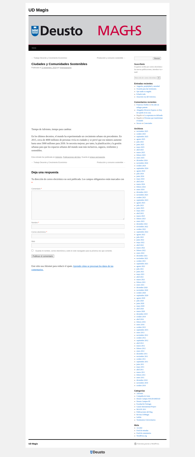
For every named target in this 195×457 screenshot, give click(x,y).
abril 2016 (140, 319)
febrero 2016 (141, 322)
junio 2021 (140, 272)
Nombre (35, 223)
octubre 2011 (141, 359)
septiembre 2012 (142, 340)
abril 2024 (140, 182)
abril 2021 (140, 277)
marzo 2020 (141, 311)
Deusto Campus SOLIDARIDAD (148, 399)
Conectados (148, 123)
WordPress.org (142, 436)
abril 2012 (140, 343)
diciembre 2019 (142, 314)
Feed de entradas (142, 430)
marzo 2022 (141, 248)
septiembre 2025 (142, 137)
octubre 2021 (141, 261)
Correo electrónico (39, 232)
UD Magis (38, 10)
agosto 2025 (141, 139)
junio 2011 (140, 364)
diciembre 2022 (142, 224)
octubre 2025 (141, 134)
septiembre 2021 (142, 264)
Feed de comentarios (144, 433)
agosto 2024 (141, 171)
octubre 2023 (141, 197)
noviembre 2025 (142, 131)
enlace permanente (97, 157)
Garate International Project (146, 407)
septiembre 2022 (142, 232)
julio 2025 (140, 142)
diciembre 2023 (142, 192)
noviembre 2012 (142, 335)
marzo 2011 (141, 372)
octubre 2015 (141, 327)
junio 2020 (140, 303)
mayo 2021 (140, 274)
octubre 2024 (141, 166)
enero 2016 (140, 325)
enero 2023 (140, 221)
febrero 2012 (141, 348)
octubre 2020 (141, 293)
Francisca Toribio (143, 105)
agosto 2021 (141, 266)
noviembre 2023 (142, 195)
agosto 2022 (141, 235)
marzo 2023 (141, 216)
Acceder (139, 428)
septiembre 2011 (142, 362)
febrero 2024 (141, 187)
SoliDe (139, 417)
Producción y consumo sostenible (111, 58)
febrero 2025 (141, 155)
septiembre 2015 (142, 330)
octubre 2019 (141, 317)
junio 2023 (140, 208)
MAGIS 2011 (141, 409)
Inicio (34, 48)
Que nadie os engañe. (144, 91)
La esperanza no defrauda (153, 115)
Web (33, 241)
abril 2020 (140, 309)
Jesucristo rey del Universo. (146, 97)
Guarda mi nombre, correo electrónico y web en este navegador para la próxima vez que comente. (73, 251)
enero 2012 (140, 351)
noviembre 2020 (142, 290)
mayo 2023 (140, 211)
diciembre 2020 (142, 287)
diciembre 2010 (142, 380)
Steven (139, 123)
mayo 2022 (140, 242)
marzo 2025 (141, 152)
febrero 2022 (141, 250)
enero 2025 (140, 158)
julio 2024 (140, 174)
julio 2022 (140, 237)
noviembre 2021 (142, 258)
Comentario (36, 189)
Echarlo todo (141, 94)
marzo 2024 (141, 184)
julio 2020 (140, 301)
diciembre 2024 (142, 160)
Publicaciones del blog (72, 157)
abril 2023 (140, 213)
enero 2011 (140, 378)
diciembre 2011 (142, 354)
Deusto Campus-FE (143, 401)
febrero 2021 (141, 282)
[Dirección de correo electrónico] (145, 78)
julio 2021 (140, 269)
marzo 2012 (141, 346)
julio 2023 (140, 205)
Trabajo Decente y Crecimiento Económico (49, 58)
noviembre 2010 (142, 383)
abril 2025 (140, 150)
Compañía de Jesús (143, 396)
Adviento (58, 157)
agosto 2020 (141, 298)
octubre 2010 (141, 385)
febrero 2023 (141, 219)
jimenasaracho (66, 68)
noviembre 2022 (142, 227)
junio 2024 (140, 176)
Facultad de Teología (144, 404)
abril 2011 (140, 370)
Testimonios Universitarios (146, 420)
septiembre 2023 (142, 200)
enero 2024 (140, 189)
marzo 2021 (141, 280)
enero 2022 (140, 253)
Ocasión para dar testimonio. (147, 89)
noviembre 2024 (142, 163)
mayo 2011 (140, 367)
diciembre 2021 (142, 256)
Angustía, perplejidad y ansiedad (148, 86)
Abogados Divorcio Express (146, 110)
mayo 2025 (140, 147)
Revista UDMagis (143, 415)
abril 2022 (140, 245)
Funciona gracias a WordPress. (148, 444)
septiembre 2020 (142, 295)
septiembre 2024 (142, 168)
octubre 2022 (141, 229)
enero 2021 (140, 285)
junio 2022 (140, 240)
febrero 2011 (141, 375)
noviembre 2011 (142, 356)
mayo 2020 (140, 306)
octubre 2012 (141, 338)
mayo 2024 (140, 179)
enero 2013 (140, 332)
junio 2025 (140, 144)
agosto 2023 (141, 203)
